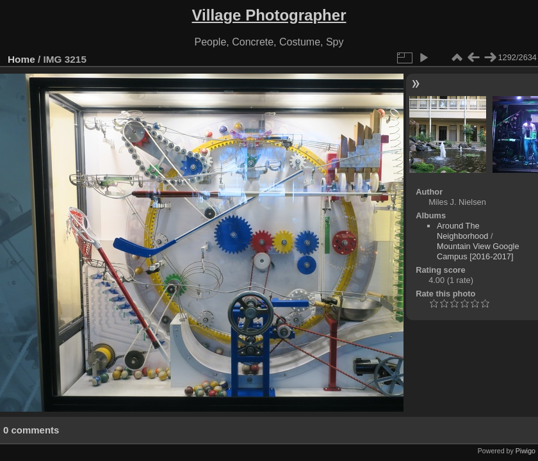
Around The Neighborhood (462, 231)
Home (21, 59)
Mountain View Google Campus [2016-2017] (478, 251)
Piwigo (525, 451)
